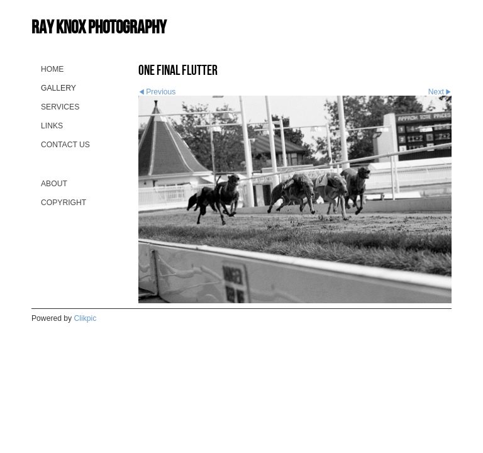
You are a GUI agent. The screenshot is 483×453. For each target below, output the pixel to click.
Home (52, 69)
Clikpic (85, 318)
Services (60, 107)
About (54, 183)
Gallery (58, 88)
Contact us (65, 144)
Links (52, 125)
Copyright (63, 202)
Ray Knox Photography (98, 26)
